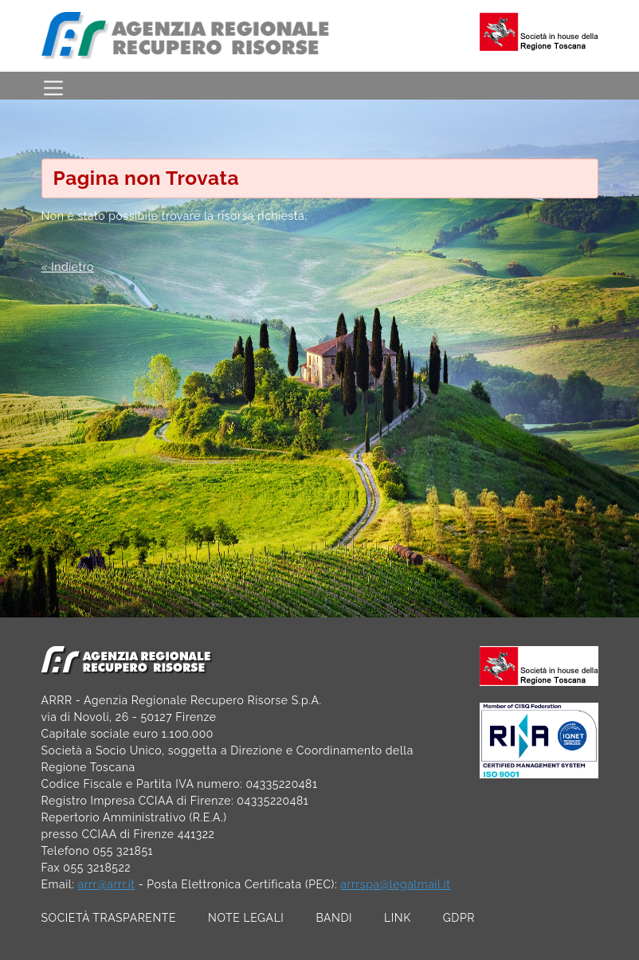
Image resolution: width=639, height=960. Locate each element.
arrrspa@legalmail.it (395, 884)
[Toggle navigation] (53, 86)
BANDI (334, 917)
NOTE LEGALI (246, 917)
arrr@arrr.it (106, 884)
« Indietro (67, 267)
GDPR (459, 917)
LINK (397, 917)
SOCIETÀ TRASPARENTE (109, 917)
